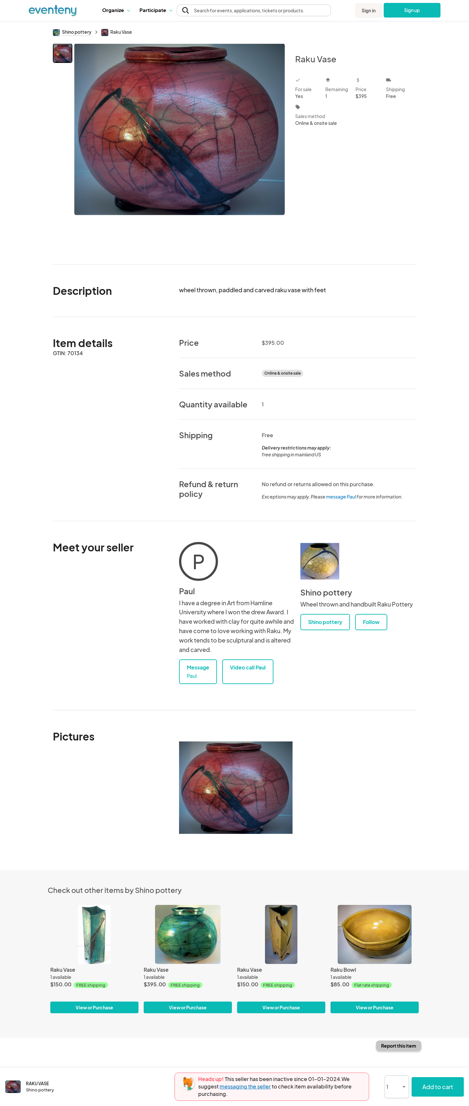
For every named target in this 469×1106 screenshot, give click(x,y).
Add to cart (437, 1086)
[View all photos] (179, 148)
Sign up (412, 10)
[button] (116, 10)
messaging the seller (245, 1086)
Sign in (369, 10)
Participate (155, 10)
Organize (116, 10)
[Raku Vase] (94, 934)
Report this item (398, 1046)
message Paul (341, 496)
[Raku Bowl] (375, 934)
